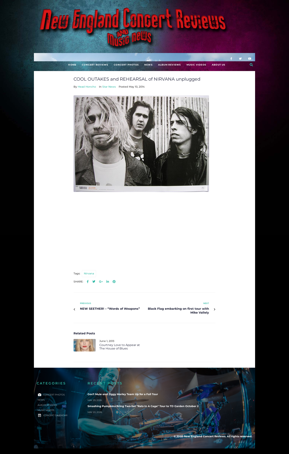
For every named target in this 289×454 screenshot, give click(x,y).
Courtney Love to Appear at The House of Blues (119, 346)
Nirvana (89, 273)
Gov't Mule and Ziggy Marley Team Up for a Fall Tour (123, 394)
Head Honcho (87, 86)
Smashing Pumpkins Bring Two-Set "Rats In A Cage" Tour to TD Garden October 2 (143, 406)
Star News (109, 86)
